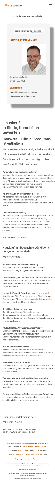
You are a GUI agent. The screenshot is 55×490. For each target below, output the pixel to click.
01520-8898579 (16, 88)
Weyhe (37, 446)
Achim (44, 446)
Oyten (26, 451)
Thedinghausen (28, 446)
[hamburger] (51, 5)
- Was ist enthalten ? (25, 293)
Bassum (35, 459)
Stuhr (37, 451)
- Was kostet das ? (28, 277)
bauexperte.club (36, 466)
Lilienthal (27, 459)
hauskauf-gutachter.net (20, 466)
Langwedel (19, 455)
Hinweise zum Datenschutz (27, 470)
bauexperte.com (43, 464)
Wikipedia (8, 421)
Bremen (11, 455)
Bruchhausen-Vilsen (32, 455)
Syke (19, 451)
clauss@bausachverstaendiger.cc (23, 92)
